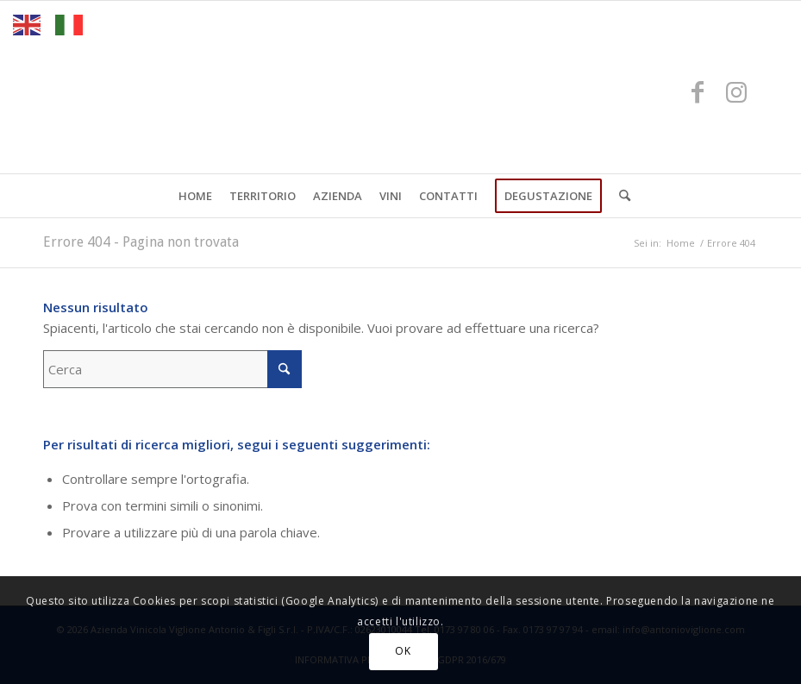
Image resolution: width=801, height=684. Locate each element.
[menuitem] (195, 195)
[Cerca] (620, 195)
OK (402, 650)
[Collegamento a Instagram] (736, 91)
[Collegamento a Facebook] (697, 91)
